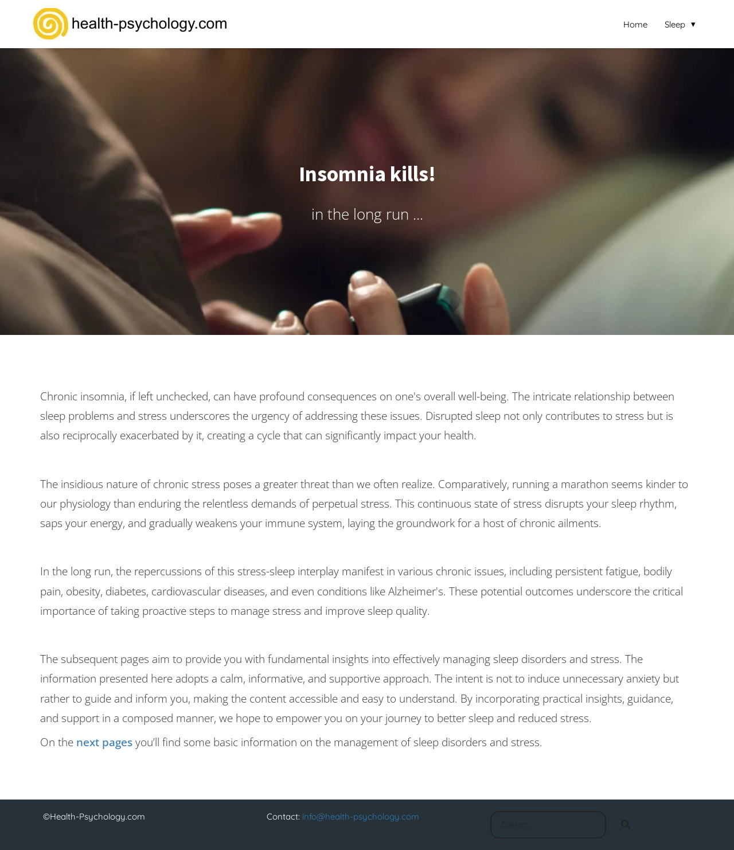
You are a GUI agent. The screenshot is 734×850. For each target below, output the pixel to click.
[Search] (626, 825)
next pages (104, 742)
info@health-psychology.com (360, 816)
